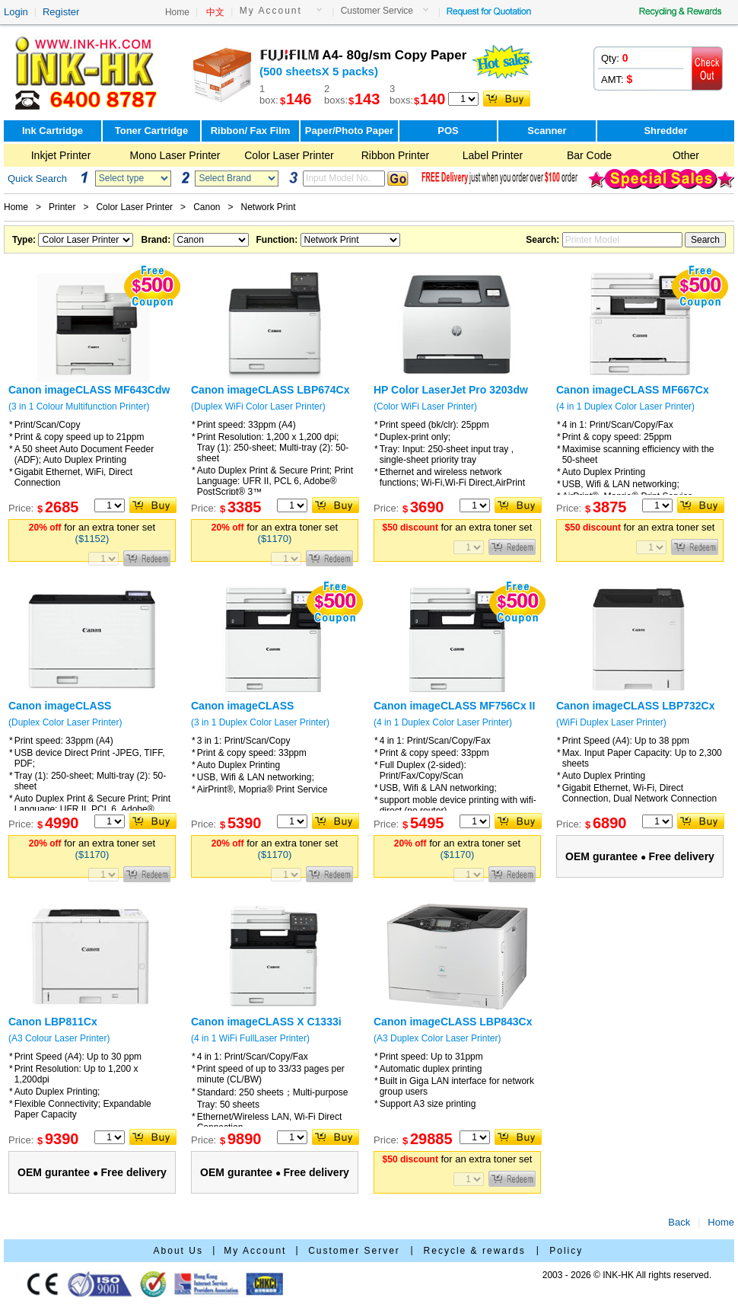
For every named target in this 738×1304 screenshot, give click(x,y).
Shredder (665, 130)
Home (177, 12)
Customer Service (377, 10)
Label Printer (493, 155)
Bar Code (589, 155)
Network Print (268, 207)
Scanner (546, 130)
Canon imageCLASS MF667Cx (632, 390)
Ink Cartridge (52, 130)
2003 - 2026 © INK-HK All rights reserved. (626, 1275)
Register (61, 12)
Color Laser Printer (289, 155)
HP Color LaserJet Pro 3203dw (451, 390)
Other (686, 155)
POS (447, 130)
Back (679, 1222)
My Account (271, 10)
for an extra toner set (92, 532)
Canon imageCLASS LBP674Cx (270, 390)
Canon (206, 207)
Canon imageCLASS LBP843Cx (453, 1021)
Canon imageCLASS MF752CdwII (242, 712)
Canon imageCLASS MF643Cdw (89, 390)
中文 (215, 12)
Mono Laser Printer (174, 155)
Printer (62, 207)
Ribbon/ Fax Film (251, 130)
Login (16, 12)
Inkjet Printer (61, 155)
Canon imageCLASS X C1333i (266, 1021)
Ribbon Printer (395, 155)
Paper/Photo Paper (349, 130)
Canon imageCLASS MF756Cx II (454, 706)
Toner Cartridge (152, 130)
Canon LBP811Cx (52, 1021)
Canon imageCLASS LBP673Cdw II (59, 712)
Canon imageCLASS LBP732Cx (635, 706)
